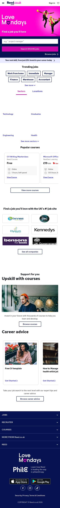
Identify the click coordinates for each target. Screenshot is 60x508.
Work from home (16, 73)
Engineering (8, 135)
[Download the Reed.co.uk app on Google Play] (41, 481)
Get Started (11, 380)
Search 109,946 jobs (30, 49)
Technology (8, 114)
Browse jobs (51, 54)
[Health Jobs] (44, 125)
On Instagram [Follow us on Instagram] (30, 488)
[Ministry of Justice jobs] (44, 241)
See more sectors (30, 141)
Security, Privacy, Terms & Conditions (30, 495)
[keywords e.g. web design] (30, 41)
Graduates (36, 114)
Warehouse (28, 79)
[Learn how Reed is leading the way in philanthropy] (22, 469)
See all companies (30, 251)
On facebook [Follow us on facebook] (22, 488)
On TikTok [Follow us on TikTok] (37, 488)
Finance (14, 79)
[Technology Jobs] (16, 104)
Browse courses (30, 324)
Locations (37, 91)
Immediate (34, 73)
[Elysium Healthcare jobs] (15, 229)
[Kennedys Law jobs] (44, 229)
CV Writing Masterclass (17, 156)
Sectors (21, 91)
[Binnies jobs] (15, 218)
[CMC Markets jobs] (44, 218)
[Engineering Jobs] (16, 125)
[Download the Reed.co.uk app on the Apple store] (19, 481)
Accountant (44, 79)
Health (34, 135)
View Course (12, 177)
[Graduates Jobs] (44, 104)
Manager (48, 73)
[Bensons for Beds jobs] (15, 241)
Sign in (52, 3)
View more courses (30, 190)
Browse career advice (30, 399)
